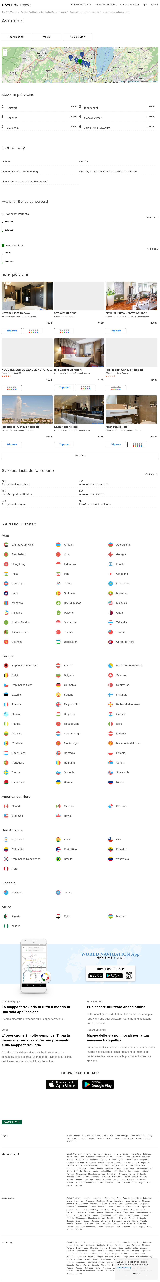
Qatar (121, 1160)
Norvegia (123, 1174)
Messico (69, 1180)
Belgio (107, 1165)
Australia (126, 1183)
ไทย (111, 1136)
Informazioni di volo (129, 4)
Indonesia (147, 1154)
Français (91, 1138)
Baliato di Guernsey (144, 1168)
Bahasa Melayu (122, 1136)
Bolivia (116, 1180)
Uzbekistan (119, 1163)
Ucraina (127, 1177)
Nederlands (71, 1141)
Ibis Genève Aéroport (68, 369)
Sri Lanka (136, 1157)
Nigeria (79, 1185)
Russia (135, 1177)
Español (109, 1138)
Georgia (126, 1154)
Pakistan (112, 1160)
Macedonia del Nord (96, 1174)
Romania (70, 1177)
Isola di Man (106, 1171)
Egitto (149, 1183)
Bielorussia (116, 1177)
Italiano (118, 1138)
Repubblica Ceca (138, 1165)
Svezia (86, 1177)
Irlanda (95, 1171)
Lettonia (145, 1171)
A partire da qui (16, 37)
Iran (82, 1157)
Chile (123, 1180)
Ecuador (69, 1183)
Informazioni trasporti (81, 4)
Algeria (142, 1183)
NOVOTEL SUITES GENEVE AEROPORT (27, 369)
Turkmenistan (81, 1163)
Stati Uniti (89, 1180)
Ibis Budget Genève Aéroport (20, 426)
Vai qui (47, 37)
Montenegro (81, 1174)
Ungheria (78, 1171)
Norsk (138, 1138)
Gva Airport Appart (66, 313)
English (77, 1136)
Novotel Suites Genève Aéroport (126, 313)
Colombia (131, 1180)
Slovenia (95, 1177)
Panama (79, 1180)
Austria (79, 1165)
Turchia (93, 1163)
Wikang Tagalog (78, 1138)
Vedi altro (152, 217)
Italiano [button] (154, 4)
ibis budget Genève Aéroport (124, 369)
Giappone (90, 1157)
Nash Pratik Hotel (117, 426)
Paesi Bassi (112, 1174)
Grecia (69, 1171)
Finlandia (109, 1168)
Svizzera (124, 1165)
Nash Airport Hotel (66, 426)
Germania (70, 1168)
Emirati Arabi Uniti (73, 1154)
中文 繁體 (86, 1136)
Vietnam (109, 1163)
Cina (119, 1154)
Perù (118, 1183)
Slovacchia (105, 1177)
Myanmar (146, 1157)
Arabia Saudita (131, 1160)
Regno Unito (128, 1168)
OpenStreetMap (133, 82)
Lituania (122, 1171)
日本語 (69, 1136)
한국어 (105, 1136)
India (76, 1157)
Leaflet (121, 82)
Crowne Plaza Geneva (16, 313)
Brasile (100, 1183)
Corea (109, 1157)
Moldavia (70, 1174)
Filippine (103, 1160)
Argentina (107, 1180)
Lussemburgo (133, 1171)
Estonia (91, 1168)
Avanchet (13, 20)
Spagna (100, 1168)
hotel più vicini (78, 37)
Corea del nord (132, 1163)
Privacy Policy (124, 1267)
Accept (136, 1273)
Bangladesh (110, 1154)
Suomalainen (128, 1138)
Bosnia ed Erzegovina (93, 1165)
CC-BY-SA (154, 82)
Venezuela (110, 1183)
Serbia (79, 1177)
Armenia (87, 1154)
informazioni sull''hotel (105, 4)
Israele (69, 1157)
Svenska (147, 1138)
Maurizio (69, 1185)
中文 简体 (96, 1136)
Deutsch (100, 1138)
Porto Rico (141, 1180)
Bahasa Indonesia (138, 1136)
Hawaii (98, 1180)
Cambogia (101, 1157)
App (145, 4)
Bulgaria (115, 1165)
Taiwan (101, 1163)
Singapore (144, 1160)
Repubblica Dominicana (85, 1183)
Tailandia (70, 1163)
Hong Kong (136, 1154)
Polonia (132, 1174)
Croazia (87, 1171)
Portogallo (141, 1174)
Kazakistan (119, 1157)
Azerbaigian (98, 1154)
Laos (128, 1157)
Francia (118, 1168)
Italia (115, 1171)
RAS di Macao (82, 1160)
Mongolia (70, 1160)
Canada (143, 1177)
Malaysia (94, 1160)
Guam (134, 1183)
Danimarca (81, 1168)
